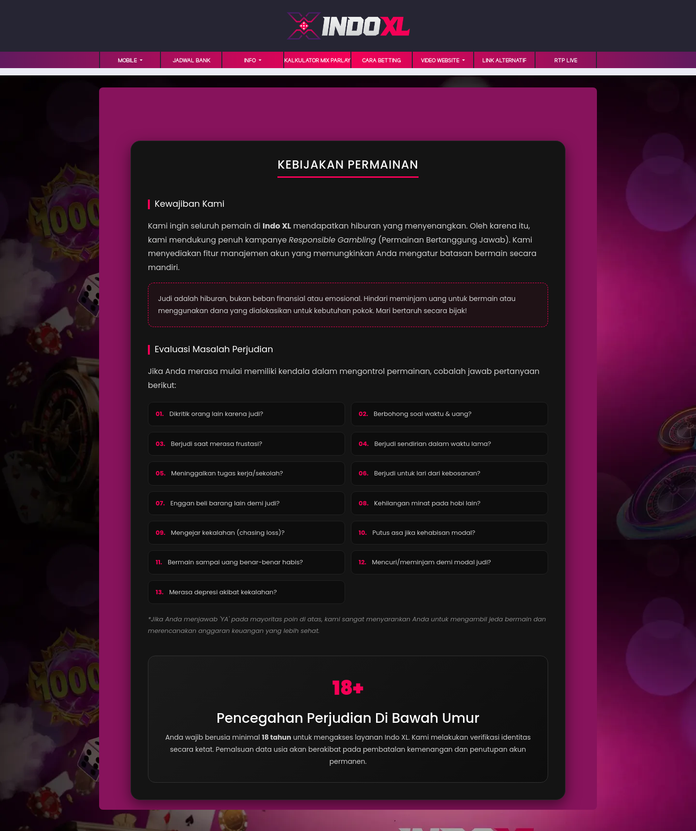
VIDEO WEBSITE (441, 60)
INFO (250, 60)
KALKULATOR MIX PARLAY (317, 60)
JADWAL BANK (191, 60)
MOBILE (128, 60)
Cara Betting (381, 60)
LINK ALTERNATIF (504, 60)
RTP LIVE (565, 60)
